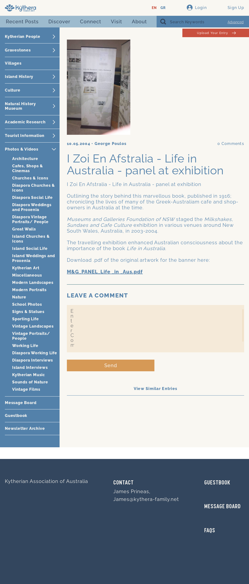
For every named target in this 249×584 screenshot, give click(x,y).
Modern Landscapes (32, 282)
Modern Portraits (29, 290)
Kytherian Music (28, 374)
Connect (90, 22)
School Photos (27, 304)
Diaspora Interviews (32, 360)
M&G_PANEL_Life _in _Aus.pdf (105, 272)
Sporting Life (25, 319)
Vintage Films (26, 389)
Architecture (25, 158)
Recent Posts (22, 22)
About (139, 22)
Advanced (236, 22)
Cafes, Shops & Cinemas (27, 168)
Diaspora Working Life (34, 353)
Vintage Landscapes (32, 326)
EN (154, 8)
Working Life (25, 345)
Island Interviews (30, 367)
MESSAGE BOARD (222, 507)
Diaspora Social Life (32, 197)
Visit (116, 22)
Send (110, 365)
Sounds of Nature (30, 382)
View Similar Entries (156, 388)
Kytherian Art (25, 268)
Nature (19, 297)
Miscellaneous (27, 275)
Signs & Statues (28, 311)
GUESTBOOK (217, 483)
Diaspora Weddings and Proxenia (32, 207)
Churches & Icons (30, 178)
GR (163, 8)
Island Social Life (29, 248)
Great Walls (24, 229)
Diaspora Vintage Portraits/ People (30, 219)
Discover (59, 22)
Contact (123, 483)
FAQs (209, 531)
